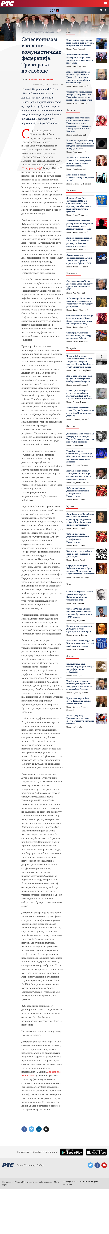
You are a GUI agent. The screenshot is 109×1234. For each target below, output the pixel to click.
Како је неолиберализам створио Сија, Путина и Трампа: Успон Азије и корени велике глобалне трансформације (78, 77)
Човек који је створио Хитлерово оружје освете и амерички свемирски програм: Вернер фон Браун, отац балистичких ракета (80, 361)
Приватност (8, 1182)
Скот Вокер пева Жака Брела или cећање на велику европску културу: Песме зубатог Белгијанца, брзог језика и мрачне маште (80, 519)
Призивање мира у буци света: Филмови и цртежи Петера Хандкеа (78, 701)
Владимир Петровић (81, 419)
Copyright (19, 1182)
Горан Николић (79, 49)
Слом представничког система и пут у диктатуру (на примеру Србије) (79, 335)
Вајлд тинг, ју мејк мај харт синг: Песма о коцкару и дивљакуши (79, 554)
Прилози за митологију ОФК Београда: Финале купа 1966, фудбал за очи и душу (80, 643)
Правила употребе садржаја (39, 1182)
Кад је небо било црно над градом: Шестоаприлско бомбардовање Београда (79, 379)
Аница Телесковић (80, 104)
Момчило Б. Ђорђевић (82, 184)
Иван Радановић (79, 169)
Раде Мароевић (79, 293)
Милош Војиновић (80, 385)
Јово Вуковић (78, 603)
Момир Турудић (79, 66)
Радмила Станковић (81, 482)
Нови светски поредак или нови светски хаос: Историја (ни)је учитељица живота (80, 43)
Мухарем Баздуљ (80, 635)
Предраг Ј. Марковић (81, 402)
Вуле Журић (78, 445)
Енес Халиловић (79, 135)
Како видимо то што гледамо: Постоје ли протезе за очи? (80, 177)
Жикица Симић (79, 500)
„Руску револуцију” (31, 168)
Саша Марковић (79, 152)
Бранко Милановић (41, 80)
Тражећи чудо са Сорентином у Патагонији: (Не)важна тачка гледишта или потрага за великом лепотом (79, 456)
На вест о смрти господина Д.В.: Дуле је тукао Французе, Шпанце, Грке (79, 629)
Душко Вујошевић (80, 693)
